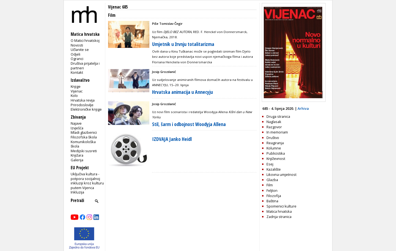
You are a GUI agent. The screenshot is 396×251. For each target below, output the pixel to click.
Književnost (275, 158)
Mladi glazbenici (84, 132)
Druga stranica (278, 116)
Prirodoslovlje (82, 104)
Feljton (271, 190)
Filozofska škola (84, 137)
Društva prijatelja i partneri (85, 65)
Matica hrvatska (279, 211)
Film (269, 184)
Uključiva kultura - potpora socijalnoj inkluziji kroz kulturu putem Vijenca (87, 180)
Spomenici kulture (281, 206)
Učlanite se (80, 49)
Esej (269, 164)
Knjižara (77, 155)
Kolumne (273, 148)
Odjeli (75, 54)
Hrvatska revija (83, 100)
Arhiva (303, 108)
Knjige (76, 86)
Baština (272, 200)
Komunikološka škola (83, 144)
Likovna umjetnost (281, 174)
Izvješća (77, 128)
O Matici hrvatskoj (85, 40)
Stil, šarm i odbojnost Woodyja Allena (189, 124)
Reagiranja (275, 142)
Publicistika (275, 153)
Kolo (74, 95)
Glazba (272, 179)
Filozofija (273, 195)
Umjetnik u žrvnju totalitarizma (183, 44)
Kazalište (273, 169)
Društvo (272, 137)
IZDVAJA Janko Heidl (172, 139)
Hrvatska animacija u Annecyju (182, 92)
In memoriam (277, 132)
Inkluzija (77, 192)
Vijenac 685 (118, 7)
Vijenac (76, 91)
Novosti (77, 45)
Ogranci (77, 58)
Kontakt (77, 72)
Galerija (77, 159)
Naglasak (273, 121)
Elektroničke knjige (86, 109)
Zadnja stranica (279, 216)
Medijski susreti (84, 150)
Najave (76, 123)
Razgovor (274, 126)
